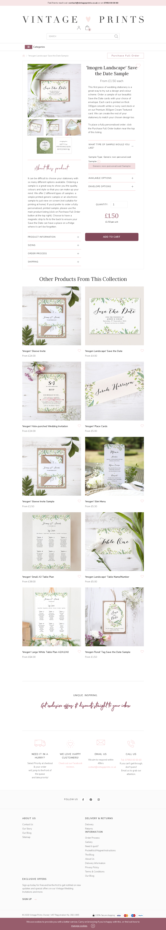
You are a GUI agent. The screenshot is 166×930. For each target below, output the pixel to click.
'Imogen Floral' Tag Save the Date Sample (107, 652)
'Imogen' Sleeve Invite (34, 351)
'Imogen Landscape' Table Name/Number (107, 576)
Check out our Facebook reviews (70, 765)
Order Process (92, 837)
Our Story (27, 828)
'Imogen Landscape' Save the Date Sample (48, 55)
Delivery (89, 824)
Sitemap (26, 837)
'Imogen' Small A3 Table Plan (38, 576)
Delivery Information (95, 863)
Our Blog (26, 833)
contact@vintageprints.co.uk (102, 767)
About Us (89, 859)
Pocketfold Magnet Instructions (100, 850)
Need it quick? (91, 846)
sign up (30, 899)
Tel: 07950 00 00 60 (131, 760)
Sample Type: (95, 157)
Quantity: (102, 204)
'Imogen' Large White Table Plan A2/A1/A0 (45, 652)
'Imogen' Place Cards (96, 426)
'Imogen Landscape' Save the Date (103, 351)
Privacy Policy (92, 867)
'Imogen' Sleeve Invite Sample (38, 501)
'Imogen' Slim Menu (95, 501)
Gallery (89, 842)
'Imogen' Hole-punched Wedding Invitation (45, 426)
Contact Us (27, 824)
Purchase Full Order (125, 55)
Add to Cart (111, 236)
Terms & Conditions (95, 871)
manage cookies (79, 925)
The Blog (89, 854)
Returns (89, 828)
